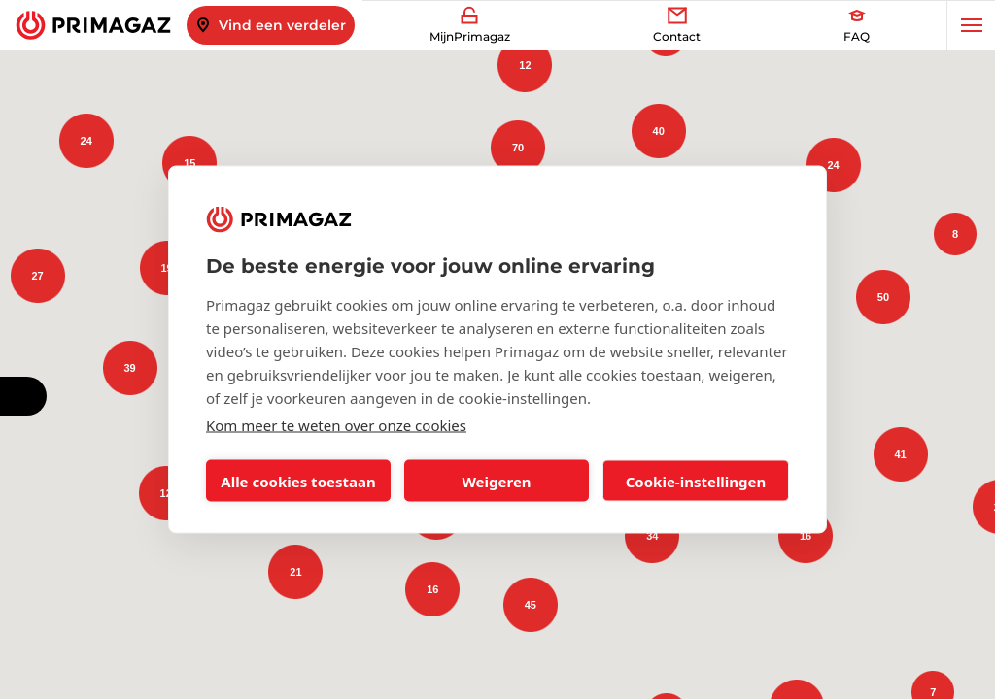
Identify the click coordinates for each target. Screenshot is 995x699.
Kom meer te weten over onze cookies (336, 425)
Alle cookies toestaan (298, 480)
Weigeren (496, 480)
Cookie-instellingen (696, 480)
